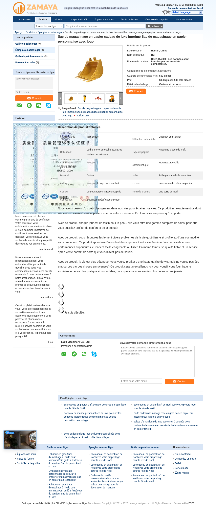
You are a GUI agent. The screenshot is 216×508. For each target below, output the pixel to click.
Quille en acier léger (26, 43)
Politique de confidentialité (36, 503)
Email (200, 8)
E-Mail (178, 463)
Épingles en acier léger (50, 32)
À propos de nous (104, 19)
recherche (157, 26)
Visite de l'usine (129, 19)
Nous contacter (184, 19)
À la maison (24, 19)
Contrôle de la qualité (156, 19)
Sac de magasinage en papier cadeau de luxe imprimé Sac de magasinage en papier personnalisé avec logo (92, 112)
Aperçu (18, 32)
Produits (43, 19)
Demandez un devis (185, 458)
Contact (34, 98)
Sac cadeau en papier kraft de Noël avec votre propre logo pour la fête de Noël (107, 457)
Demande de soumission (181, 8)
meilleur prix (82, 115)
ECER (191, 503)
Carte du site (182, 468)
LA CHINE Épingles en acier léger (69, 503)
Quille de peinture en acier (29, 56)
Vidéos (58, 19)
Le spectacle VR (78, 19)
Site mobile (182, 472)
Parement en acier (25, 62)
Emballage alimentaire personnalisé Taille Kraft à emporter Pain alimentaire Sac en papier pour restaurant (64, 475)
